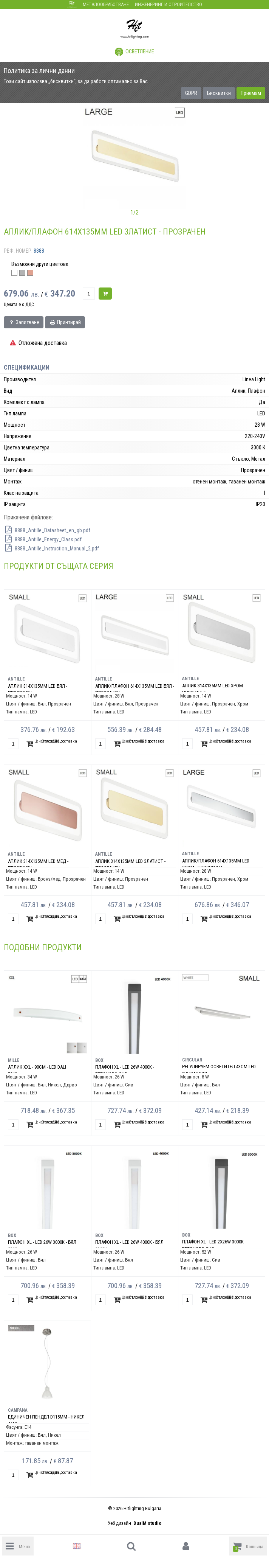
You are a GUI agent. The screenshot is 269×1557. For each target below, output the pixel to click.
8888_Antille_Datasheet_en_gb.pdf (47, 530)
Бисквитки (219, 93)
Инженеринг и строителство (168, 4)
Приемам (251, 93)
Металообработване (106, 4)
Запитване (23, 322)
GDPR (191, 93)
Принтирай (65, 322)
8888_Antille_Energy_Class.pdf (43, 539)
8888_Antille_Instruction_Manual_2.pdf (51, 548)
